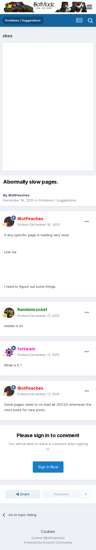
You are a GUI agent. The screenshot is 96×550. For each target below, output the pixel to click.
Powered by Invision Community (48, 542)
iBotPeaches (19, 195)
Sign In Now (48, 467)
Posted (38, 224)
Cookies (48, 531)
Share (22, 494)
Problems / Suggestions (57, 200)
